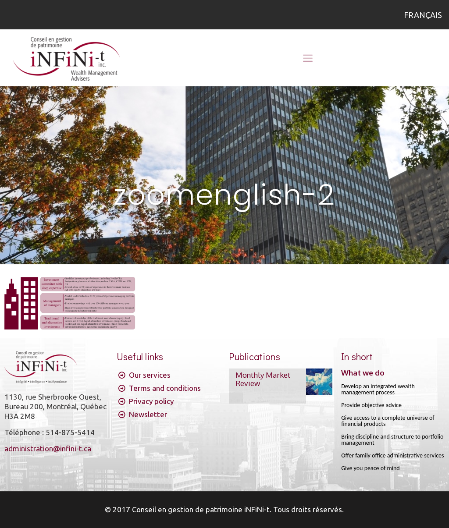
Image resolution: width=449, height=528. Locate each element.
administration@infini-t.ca (47, 448)
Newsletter (148, 414)
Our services (150, 375)
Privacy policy (151, 401)
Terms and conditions (165, 388)
